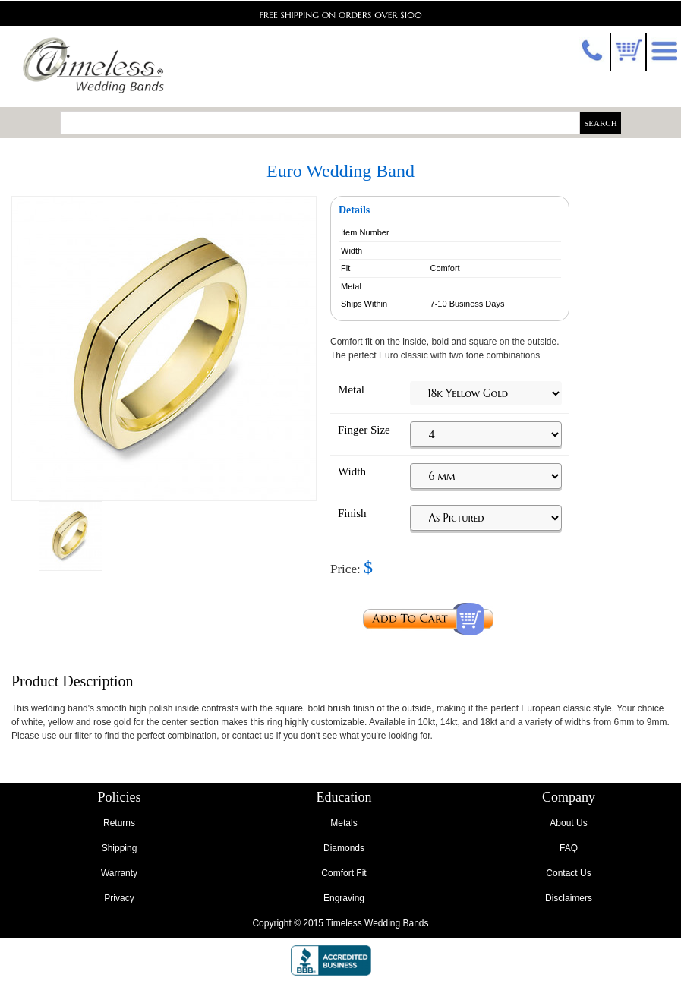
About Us (568, 823)
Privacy (119, 898)
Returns (119, 823)
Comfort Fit (343, 873)
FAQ (569, 848)
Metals (343, 823)
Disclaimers (568, 898)
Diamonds (343, 848)
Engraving (343, 898)
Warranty (119, 873)
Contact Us (568, 873)
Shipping (119, 848)
